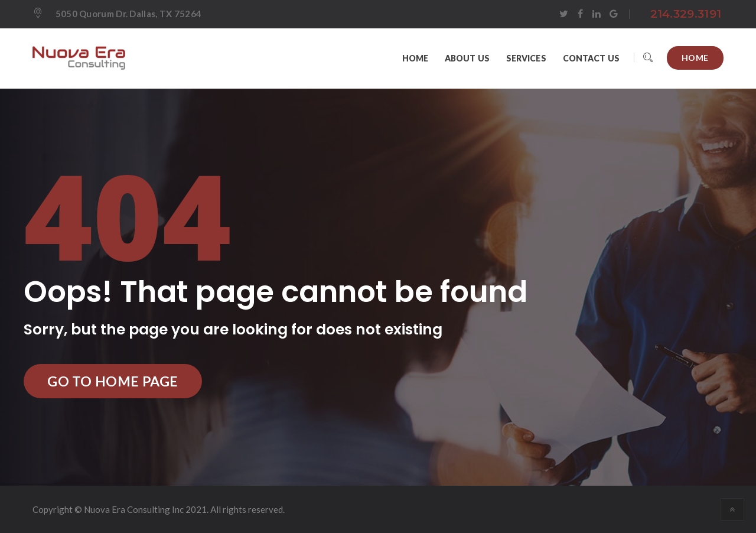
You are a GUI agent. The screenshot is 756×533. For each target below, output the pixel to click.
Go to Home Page (112, 381)
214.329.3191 (686, 14)
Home (695, 58)
